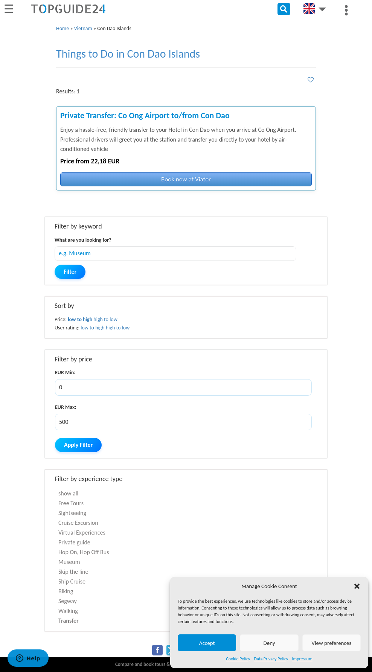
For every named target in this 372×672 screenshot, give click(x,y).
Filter (70, 271)
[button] (357, 586)
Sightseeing (72, 513)
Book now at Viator (186, 179)
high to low (105, 319)
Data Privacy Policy (271, 658)
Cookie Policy (238, 658)
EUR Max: (65, 407)
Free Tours (71, 503)
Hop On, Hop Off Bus (83, 552)
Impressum (302, 658)
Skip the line (73, 571)
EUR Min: (65, 372)
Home (62, 28)
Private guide (74, 542)
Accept (207, 643)
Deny (269, 643)
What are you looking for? (83, 240)
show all (68, 493)
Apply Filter (78, 444)
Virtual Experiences (81, 532)
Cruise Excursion (78, 522)
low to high (80, 319)
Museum (69, 561)
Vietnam (83, 28)
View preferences (331, 643)
